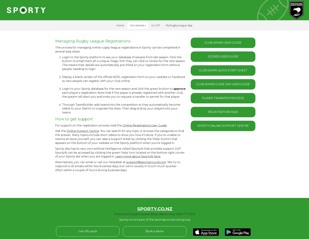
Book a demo (155, 231)
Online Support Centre (83, 131)
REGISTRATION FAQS (223, 112)
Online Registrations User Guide (145, 125)
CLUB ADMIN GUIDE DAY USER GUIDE (223, 84)
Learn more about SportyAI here (137, 156)
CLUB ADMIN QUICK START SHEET (223, 70)
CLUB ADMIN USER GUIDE (223, 42)
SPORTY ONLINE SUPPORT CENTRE (223, 125)
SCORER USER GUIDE (223, 56)
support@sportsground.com (146, 162)
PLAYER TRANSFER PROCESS (223, 98)
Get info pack (88, 231)
